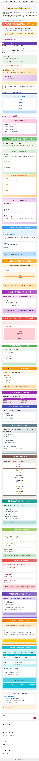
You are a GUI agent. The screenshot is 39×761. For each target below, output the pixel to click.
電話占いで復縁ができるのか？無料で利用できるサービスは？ (19, 1)
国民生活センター (9, 700)
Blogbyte (24, 759)
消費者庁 (7, 698)
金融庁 (7, 702)
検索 (4, 715)
